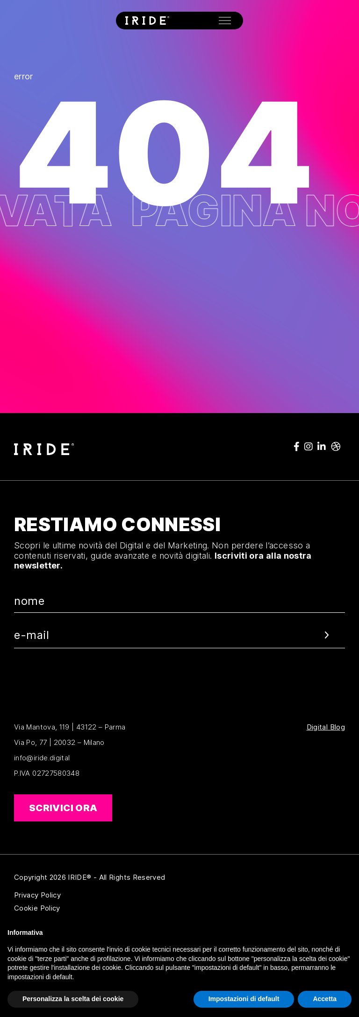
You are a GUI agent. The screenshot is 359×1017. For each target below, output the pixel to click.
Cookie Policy (82, 908)
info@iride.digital (42, 757)
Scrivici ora (63, 808)
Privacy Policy (82, 895)
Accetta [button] (325, 999)
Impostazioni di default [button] (244, 999)
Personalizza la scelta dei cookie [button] (72, 999)
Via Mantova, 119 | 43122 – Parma (70, 726)
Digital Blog (326, 727)
